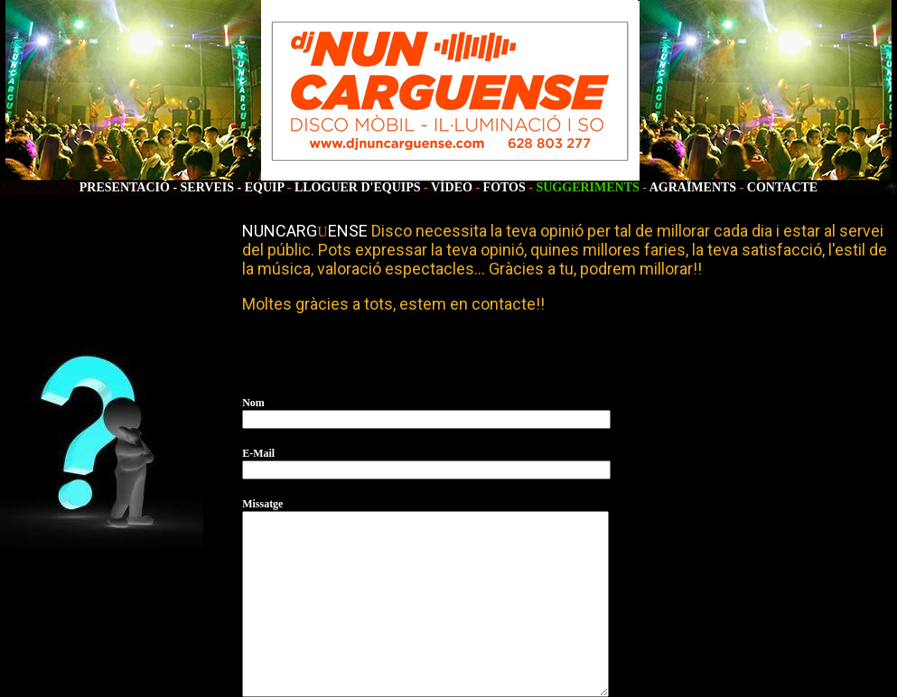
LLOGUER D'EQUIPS (357, 187)
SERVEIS (207, 187)
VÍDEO (453, 187)
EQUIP (265, 187)
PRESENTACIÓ (124, 187)
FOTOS (504, 187)
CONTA (769, 187)
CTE (804, 187)
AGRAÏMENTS (692, 187)
